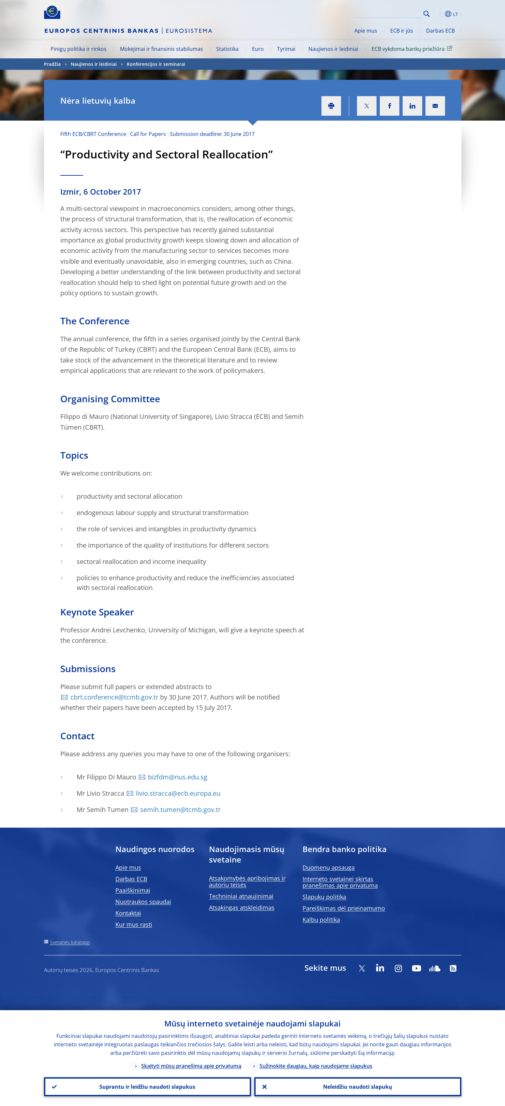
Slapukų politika (324, 897)
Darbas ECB (440, 30)
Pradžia (52, 64)
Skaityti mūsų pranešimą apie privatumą (191, 1065)
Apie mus (365, 30)
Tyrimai (286, 48)
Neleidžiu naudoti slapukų (357, 1086)
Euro (258, 48)
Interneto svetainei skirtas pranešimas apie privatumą (340, 882)
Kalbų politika (321, 919)
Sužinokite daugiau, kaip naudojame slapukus (316, 1065)
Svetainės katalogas (70, 942)
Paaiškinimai (132, 890)
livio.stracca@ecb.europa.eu (178, 793)
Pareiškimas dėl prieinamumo (344, 908)
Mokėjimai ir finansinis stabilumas (161, 48)
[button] (438, 14)
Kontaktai (128, 913)
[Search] (388, 13)
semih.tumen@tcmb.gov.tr (180, 809)
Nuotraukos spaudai (143, 902)
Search (426, 14)
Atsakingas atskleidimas (242, 907)
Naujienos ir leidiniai (333, 48)
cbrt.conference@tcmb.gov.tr (114, 697)
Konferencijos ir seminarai (156, 64)
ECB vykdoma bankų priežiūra (413, 48)
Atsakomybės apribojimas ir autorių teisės (247, 881)
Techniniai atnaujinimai (241, 896)
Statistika (227, 48)
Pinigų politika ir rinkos (79, 48)
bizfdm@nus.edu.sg (177, 777)
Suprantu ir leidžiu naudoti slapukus (147, 1086)
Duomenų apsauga (329, 867)
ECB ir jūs (401, 30)
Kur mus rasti (133, 924)
